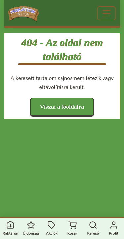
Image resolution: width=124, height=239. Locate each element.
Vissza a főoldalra (62, 106)
